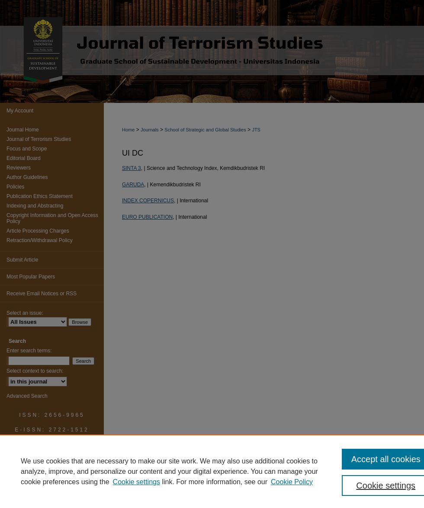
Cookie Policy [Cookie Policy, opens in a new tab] (292, 482)
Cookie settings (136, 482)
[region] (212, 471)
